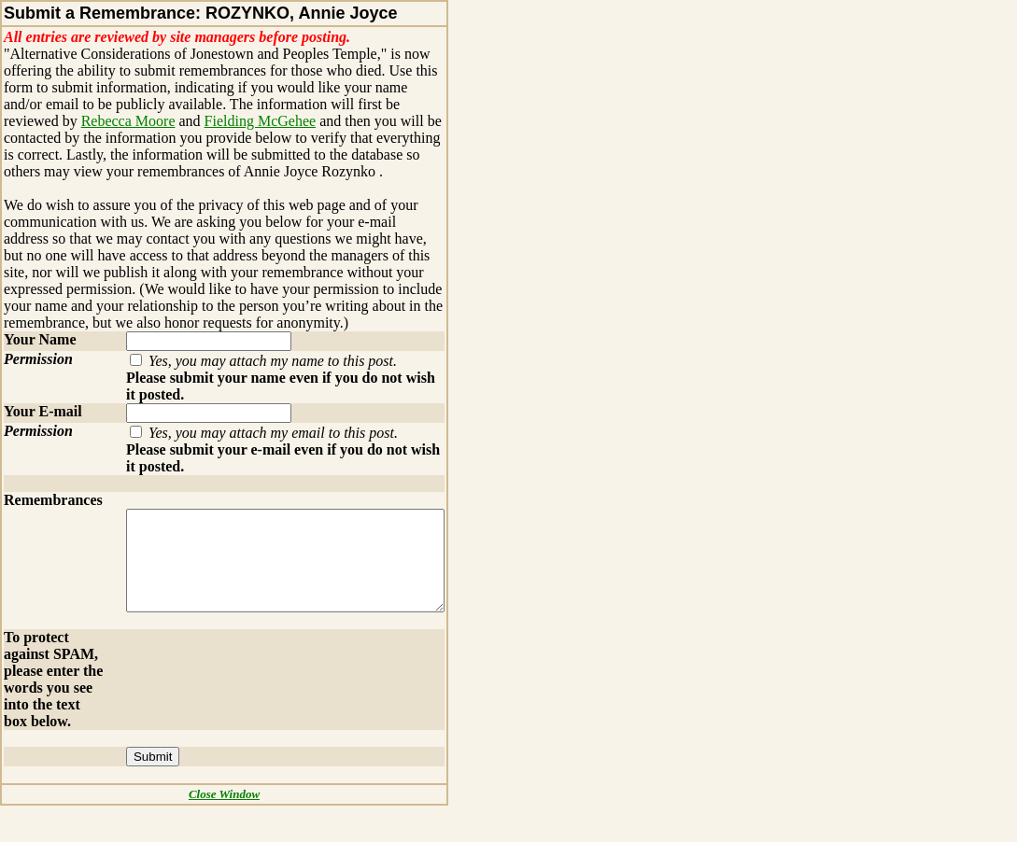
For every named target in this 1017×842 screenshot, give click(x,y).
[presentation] (248, 685)
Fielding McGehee (183, 121)
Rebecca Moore (51, 121)
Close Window (232, 830)
